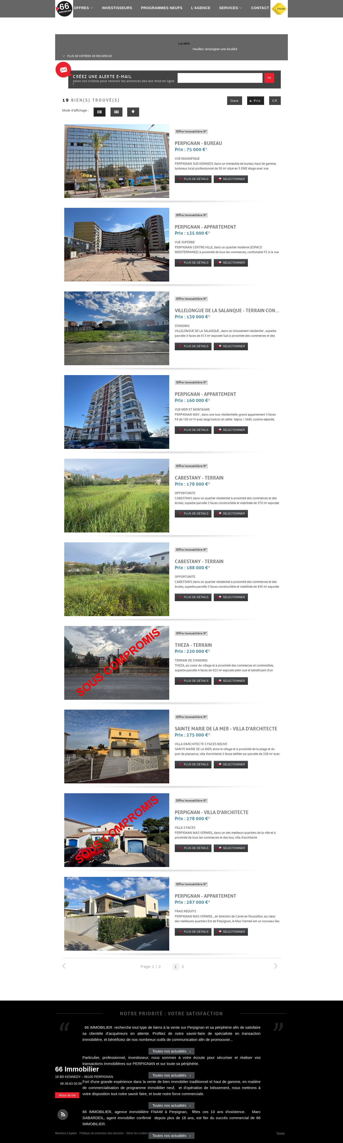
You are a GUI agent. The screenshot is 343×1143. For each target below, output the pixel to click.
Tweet (280, 1133)
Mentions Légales (66, 1133)
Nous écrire (67, 1095)
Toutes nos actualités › (171, 1051)
